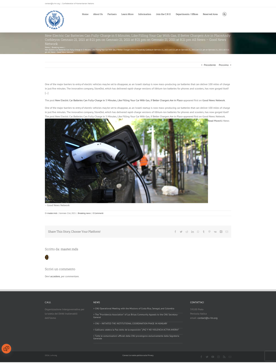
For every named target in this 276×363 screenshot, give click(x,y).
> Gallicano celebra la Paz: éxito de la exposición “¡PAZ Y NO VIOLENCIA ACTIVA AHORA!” (136, 329)
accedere (55, 276)
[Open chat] (6, 348)
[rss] (224, 357)
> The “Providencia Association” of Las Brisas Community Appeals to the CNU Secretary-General (135, 316)
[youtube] (212, 357)
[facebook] (201, 357)
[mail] (230, 357)
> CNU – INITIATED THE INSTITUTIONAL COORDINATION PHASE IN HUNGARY (130, 323)
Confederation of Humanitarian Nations (78, 3)
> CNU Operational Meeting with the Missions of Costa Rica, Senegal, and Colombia (133, 308)
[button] (224, 14)
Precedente (210, 64)
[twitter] (207, 357)
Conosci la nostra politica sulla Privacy (138, 355)
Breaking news (84, 213)
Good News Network (213, 100)
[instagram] (218, 357)
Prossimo (224, 64)
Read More (214, 120)
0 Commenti (98, 213)
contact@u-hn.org (207, 317)
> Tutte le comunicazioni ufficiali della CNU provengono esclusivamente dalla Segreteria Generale (136, 337)
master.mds (52, 213)
